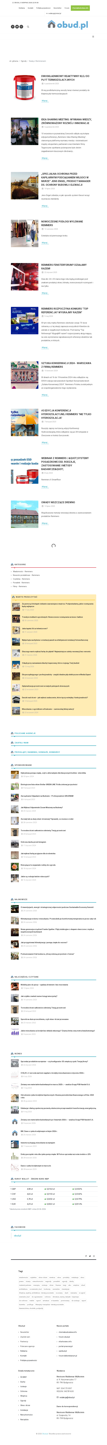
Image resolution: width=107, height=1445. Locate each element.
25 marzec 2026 (29, 1135)
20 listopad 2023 (31, 643)
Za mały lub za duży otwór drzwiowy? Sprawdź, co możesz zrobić (47, 819)
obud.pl (17, 1235)
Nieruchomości (26, 1415)
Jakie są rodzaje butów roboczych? (35, 877)
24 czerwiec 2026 (30, 911)
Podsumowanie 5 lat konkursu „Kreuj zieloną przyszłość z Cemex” (47, 954)
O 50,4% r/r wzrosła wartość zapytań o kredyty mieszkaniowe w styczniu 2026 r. (53, 1073)
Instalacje (24, 1410)
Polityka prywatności (43, 8)
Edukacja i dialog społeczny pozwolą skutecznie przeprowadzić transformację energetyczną (58, 1108)
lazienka (22, 1304)
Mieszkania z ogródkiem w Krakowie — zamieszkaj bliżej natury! (48, 709)
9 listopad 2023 (29, 788)
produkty (66, 1277)
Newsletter (58, 8)
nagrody (48, 1281)
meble (32, 1301)
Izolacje (23, 1386)
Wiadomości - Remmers (23, 571)
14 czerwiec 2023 (30, 1000)
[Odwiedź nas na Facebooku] (13, 27)
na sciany (59, 1293)
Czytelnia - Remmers (21, 579)
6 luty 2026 (27, 1076)
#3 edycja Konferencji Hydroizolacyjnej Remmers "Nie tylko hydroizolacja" (66, 414)
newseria (73, 1293)
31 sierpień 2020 (31, 632)
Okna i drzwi (25, 1405)
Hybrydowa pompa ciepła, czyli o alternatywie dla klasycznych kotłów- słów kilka (53, 773)
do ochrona (23, 1301)
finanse (58, 1285)
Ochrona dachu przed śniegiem (33, 842)
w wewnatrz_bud (36, 1289)
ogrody (64, 1281)
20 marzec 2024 (29, 811)
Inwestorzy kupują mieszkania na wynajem (38, 1143)
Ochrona (23, 1391)
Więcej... (45, 101)
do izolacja (75, 1301)
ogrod (38, 1301)
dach (66, 1293)
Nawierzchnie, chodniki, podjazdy (31, 1308)
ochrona (47, 1297)
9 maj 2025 (27, 1112)
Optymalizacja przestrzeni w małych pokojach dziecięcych (45, 686)
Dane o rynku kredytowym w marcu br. (36, 1166)
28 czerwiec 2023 (30, 822)
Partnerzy (24, 1341)
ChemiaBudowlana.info (80, 8)
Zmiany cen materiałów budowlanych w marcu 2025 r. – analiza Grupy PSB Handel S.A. (55, 1084)
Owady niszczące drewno (58, 502)
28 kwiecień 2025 (30, 1169)
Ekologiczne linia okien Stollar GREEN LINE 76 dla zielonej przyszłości (49, 784)
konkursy (47, 1289)
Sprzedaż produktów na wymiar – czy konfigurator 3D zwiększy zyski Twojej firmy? (54, 1061)
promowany (65, 1301)
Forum (67, 8)
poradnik (56, 1281)
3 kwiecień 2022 (29, 1034)
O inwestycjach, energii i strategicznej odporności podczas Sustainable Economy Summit (57, 907)
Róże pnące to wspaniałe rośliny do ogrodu (38, 865)
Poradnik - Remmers (21, 583)
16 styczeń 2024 (29, 880)
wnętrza (76, 1285)
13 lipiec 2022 (28, 988)
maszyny (36, 1285)
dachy (71, 1281)
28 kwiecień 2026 (30, 1158)
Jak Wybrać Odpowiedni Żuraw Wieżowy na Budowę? (42, 807)
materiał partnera (25, 1285)
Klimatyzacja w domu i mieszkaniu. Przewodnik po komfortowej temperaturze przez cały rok (58, 919)
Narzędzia (24, 1419)
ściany (28, 1281)
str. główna (13, 61)
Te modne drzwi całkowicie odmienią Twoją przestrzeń (43, 831)
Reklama (22, 8)
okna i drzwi (43, 1277)
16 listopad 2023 (29, 857)
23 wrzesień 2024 (31, 713)
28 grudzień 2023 (30, 1101)
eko (69, 1285)
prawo (21, 1281)
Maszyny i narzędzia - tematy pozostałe (50, 1304)
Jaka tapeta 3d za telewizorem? (35, 629)
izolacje (44, 1285)
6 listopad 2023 (29, 799)
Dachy (22, 1382)
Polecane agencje (23, 733)
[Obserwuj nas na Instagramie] (21, 27)
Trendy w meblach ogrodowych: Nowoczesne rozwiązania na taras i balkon (52, 617)
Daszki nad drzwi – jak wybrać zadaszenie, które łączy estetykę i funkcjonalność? (55, 698)
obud (83, 1285)
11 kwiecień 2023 (30, 1146)
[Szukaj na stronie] (28, 26)
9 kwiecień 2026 (29, 1123)
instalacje (75, 1277)
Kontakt (30, 8)
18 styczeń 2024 (29, 868)
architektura (23, 1289)
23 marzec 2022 (29, 1023)
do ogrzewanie (37, 1297)
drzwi (51, 1285)
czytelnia (33, 1277)
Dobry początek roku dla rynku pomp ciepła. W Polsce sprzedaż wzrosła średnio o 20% (56, 1154)
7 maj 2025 (27, 1088)
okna (59, 1277)
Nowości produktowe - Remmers (26, 575)
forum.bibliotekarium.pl (68, 1356)
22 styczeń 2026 (29, 1065)
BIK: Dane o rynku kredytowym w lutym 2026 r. (39, 1131)
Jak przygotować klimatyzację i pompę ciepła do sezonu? (44, 943)
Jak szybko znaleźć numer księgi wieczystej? (39, 996)
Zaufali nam (19, 743)
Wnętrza (23, 1396)
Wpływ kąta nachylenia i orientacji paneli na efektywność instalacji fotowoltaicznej (55, 640)
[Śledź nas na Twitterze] (17, 27)
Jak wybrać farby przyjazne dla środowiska (38, 854)
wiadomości (23, 1277)
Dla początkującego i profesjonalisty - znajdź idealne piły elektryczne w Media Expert (56, 675)
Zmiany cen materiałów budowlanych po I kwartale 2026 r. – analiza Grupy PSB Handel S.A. (57, 1120)
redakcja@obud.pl (53, 13)
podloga (30, 1304)
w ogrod (82, 1293)
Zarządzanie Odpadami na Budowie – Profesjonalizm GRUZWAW (47, 796)
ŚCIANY (23, 1377)
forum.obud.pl (64, 1337)
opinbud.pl (63, 1351)
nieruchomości (38, 1281)
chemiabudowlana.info (68, 1332)
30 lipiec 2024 (28, 776)
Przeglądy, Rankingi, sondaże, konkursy (35, 752)
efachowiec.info (65, 1341)
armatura (46, 1301)
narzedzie (56, 1289)
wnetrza (52, 1277)
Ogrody (24, 61)
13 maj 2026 (29, 666)
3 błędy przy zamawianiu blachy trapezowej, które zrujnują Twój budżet (50, 663)
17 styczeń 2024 (29, 845)
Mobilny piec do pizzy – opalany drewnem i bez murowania (44, 985)
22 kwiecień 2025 (31, 678)
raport (84, 1301)
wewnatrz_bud (24, 1297)
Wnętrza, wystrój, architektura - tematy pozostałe (36, 1293)
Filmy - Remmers (20, 586)
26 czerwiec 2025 (31, 620)
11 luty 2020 (29, 610)
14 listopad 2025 (31, 701)
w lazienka (55, 1301)
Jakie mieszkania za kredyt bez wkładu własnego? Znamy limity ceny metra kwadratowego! (58, 1031)
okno (82, 1277)
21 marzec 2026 (31, 655)
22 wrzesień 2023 (31, 689)
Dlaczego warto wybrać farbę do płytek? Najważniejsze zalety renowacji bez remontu (56, 652)
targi (64, 1285)
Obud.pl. (45, 1434)
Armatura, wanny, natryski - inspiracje (66, 1297)
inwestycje (65, 1289)
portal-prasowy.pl (66, 1346)
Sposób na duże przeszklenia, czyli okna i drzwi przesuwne (45, 1019)
